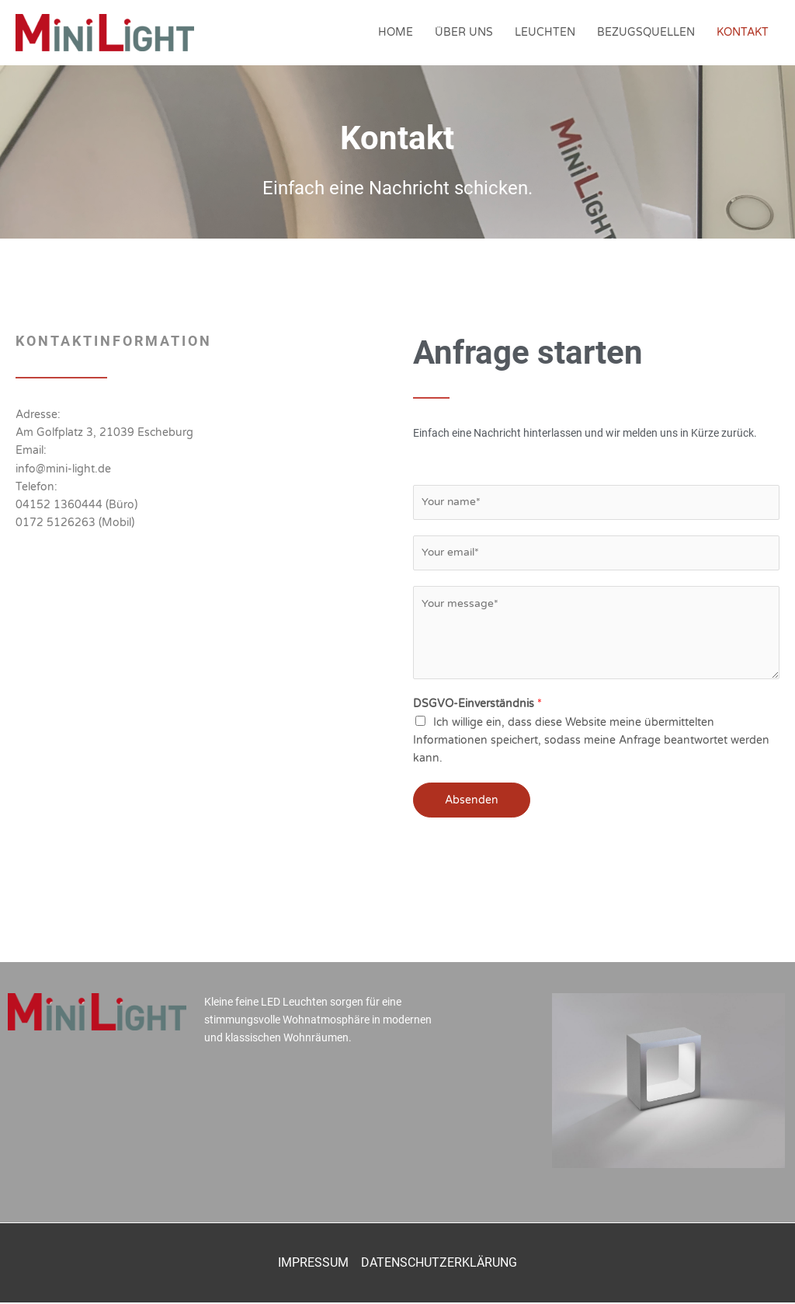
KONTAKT (743, 32)
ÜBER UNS (464, 32)
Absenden (471, 800)
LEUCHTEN (545, 32)
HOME (395, 32)
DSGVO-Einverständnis (477, 705)
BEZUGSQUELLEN (646, 32)
